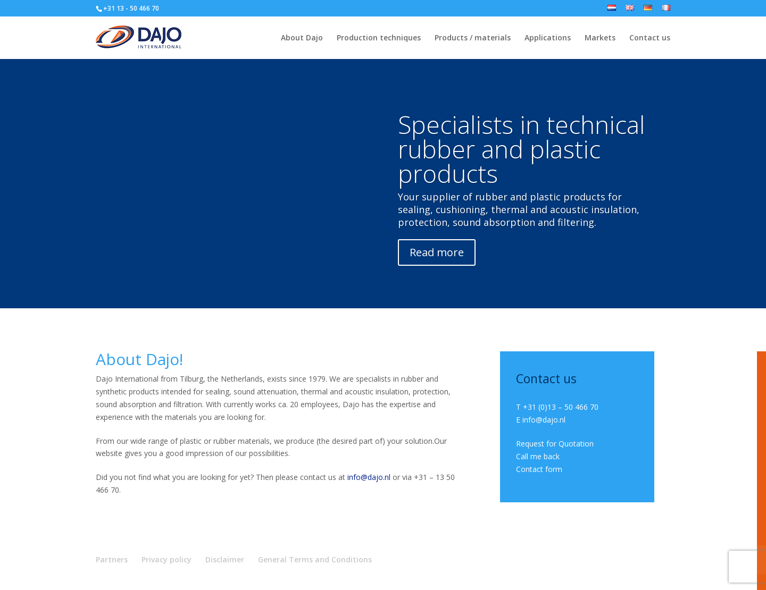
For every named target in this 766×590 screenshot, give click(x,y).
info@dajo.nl (368, 477)
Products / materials (473, 38)
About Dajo (302, 38)
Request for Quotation (555, 444)
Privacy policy (166, 559)
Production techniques (379, 38)
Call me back (538, 456)
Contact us (649, 38)
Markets (600, 38)
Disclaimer (224, 559)
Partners (112, 559)
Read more (437, 252)
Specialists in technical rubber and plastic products (521, 149)
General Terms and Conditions (315, 559)
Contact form (539, 469)
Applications (547, 38)
